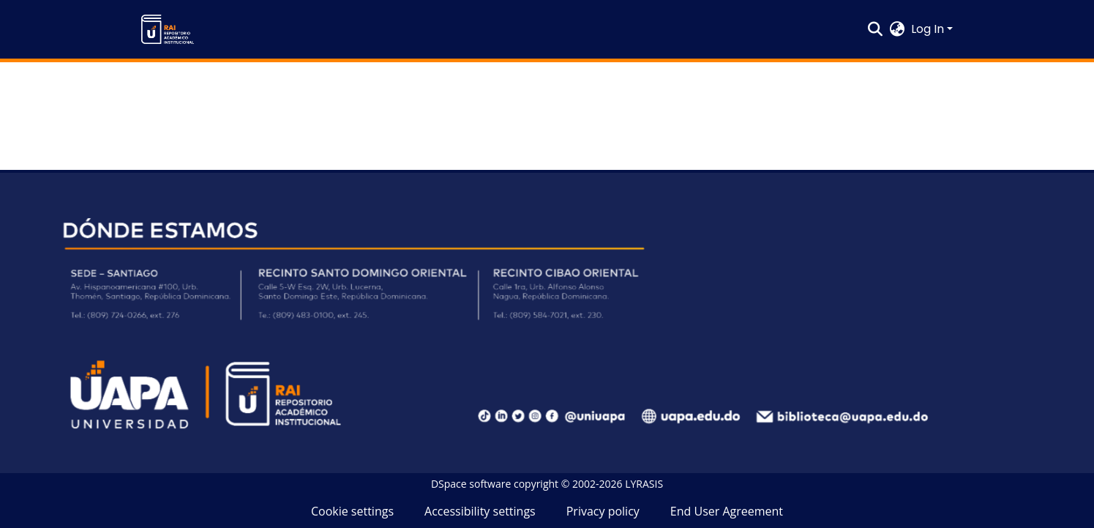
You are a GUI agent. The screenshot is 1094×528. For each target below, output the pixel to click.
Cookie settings (352, 511)
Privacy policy (603, 511)
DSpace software (471, 484)
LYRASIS (644, 484)
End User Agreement (726, 511)
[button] (167, 29)
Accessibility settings (480, 511)
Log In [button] (929, 29)
